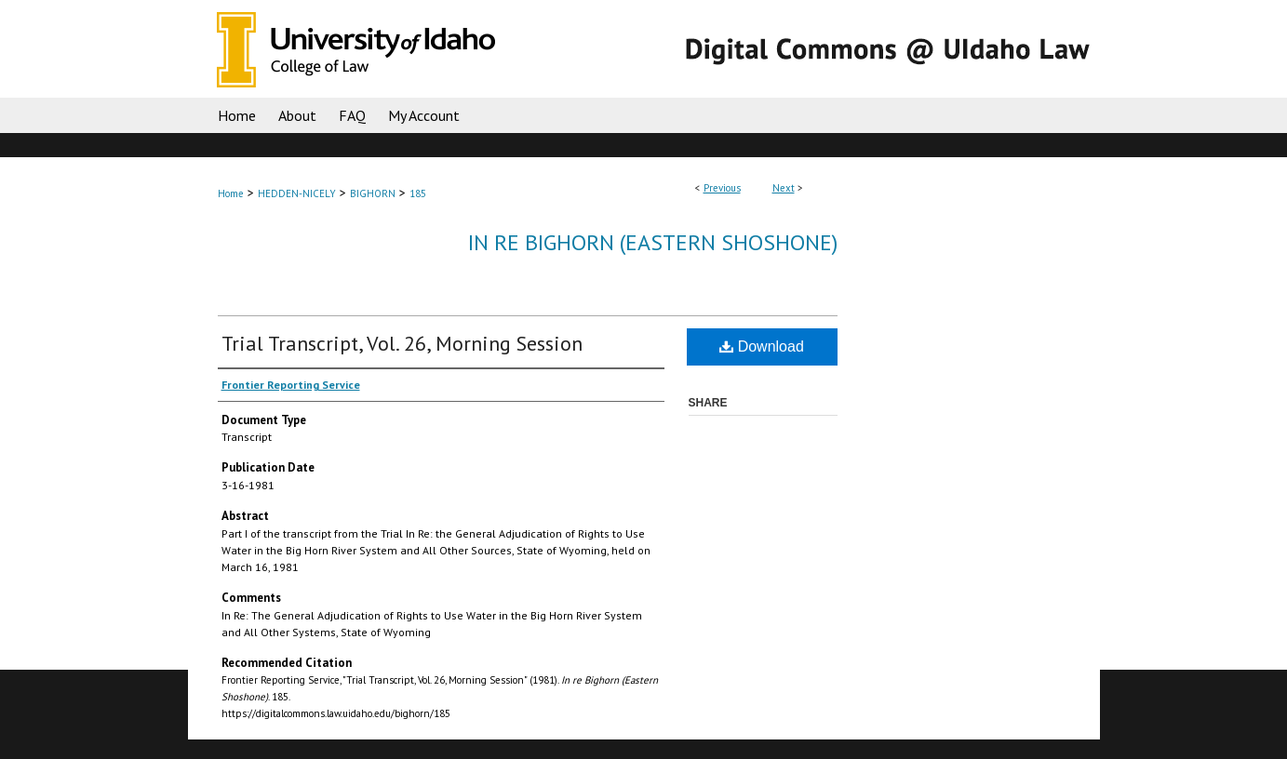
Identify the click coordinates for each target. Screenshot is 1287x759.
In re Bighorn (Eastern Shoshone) (653, 242)
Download (761, 346)
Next (783, 187)
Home (231, 193)
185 (417, 193)
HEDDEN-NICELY (297, 193)
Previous (722, 187)
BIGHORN (372, 193)
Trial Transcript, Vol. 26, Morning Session (402, 343)
